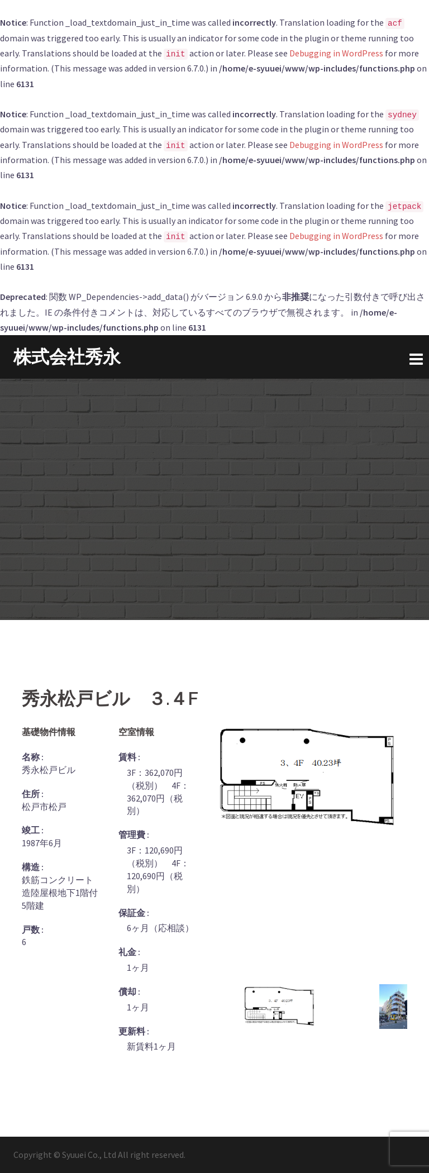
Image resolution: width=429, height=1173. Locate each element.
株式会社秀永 (67, 356)
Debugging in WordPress (336, 53)
